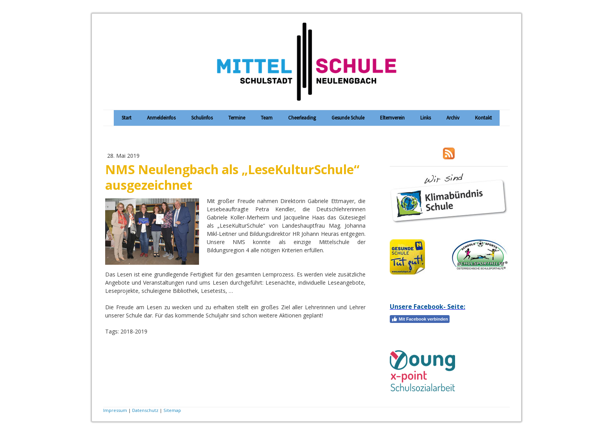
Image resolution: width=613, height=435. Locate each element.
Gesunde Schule (348, 117)
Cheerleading (302, 117)
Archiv (452, 117)
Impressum (115, 410)
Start (126, 117)
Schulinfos (202, 117)
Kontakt (483, 117)
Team (266, 117)
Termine (236, 117)
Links (425, 117)
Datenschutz (145, 410)
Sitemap (172, 410)
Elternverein (392, 117)
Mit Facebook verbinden (419, 319)
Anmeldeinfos (161, 117)
